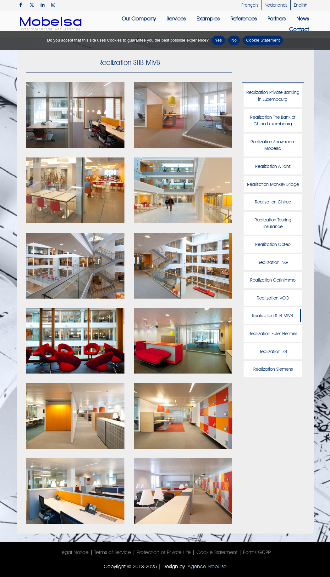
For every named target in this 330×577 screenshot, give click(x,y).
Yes (218, 40)
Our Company (139, 18)
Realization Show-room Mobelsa (272, 145)
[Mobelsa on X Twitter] (31, 4)
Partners (276, 18)
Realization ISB (273, 351)
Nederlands (276, 5)
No (234, 40)
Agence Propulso (207, 566)
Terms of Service (112, 552)
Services (176, 18)
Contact (299, 29)
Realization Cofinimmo (272, 280)
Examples (208, 18)
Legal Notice (74, 552)
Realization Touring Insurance (273, 223)
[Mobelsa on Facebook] (21, 4)
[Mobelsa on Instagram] (53, 4)
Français (249, 5)
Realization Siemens (273, 369)
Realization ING (273, 262)
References (243, 18)
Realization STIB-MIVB (272, 315)
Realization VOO (273, 297)
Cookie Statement (216, 552)
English (300, 5)
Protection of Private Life (164, 552)
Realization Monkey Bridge (273, 184)
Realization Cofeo (272, 244)
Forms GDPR (257, 552)
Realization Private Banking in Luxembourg (273, 95)
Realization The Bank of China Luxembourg (272, 120)
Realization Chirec (273, 201)
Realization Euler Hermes (273, 333)
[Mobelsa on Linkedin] (42, 4)
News (302, 18)
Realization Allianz (273, 166)
